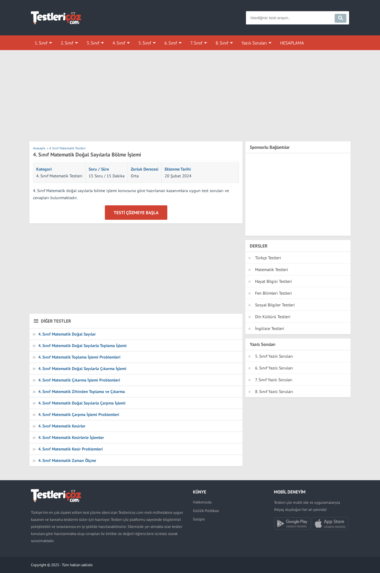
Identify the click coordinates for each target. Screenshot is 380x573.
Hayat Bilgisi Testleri (273, 281)
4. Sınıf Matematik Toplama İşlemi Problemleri (79, 357)
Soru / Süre (99, 169)
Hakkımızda (202, 502)
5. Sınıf (144, 43)
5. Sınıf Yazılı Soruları (274, 356)
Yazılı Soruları (254, 43)
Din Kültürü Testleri (272, 316)
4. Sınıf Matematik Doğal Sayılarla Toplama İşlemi (82, 345)
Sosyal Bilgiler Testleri (275, 305)
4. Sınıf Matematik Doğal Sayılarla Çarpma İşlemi (81, 403)
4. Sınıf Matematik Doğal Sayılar (67, 334)
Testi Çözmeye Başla (136, 212)
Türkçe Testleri (268, 257)
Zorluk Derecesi (144, 169)
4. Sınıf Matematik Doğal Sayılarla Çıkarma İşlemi (82, 368)
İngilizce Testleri (269, 328)
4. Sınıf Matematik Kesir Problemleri (70, 449)
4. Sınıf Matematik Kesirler (61, 426)
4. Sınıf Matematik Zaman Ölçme (67, 460)
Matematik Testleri (271, 269)
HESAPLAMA (292, 43)
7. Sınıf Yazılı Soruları (274, 379)
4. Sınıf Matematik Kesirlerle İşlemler (71, 437)
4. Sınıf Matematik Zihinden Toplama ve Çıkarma (81, 391)
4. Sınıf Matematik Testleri (59, 176)
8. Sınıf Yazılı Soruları (274, 391)
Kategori (44, 169)
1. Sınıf (41, 43)
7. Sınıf (196, 43)
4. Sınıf (119, 43)
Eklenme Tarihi (178, 169)
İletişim (199, 519)
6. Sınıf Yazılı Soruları (274, 368)
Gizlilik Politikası (206, 510)
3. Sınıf (93, 43)
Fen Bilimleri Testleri (273, 293)
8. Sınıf (222, 43)
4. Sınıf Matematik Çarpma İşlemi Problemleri (78, 414)
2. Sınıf (67, 43)
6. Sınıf (170, 43)
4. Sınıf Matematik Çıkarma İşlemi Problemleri (79, 380)
